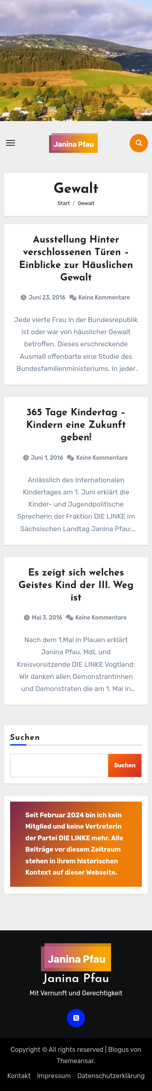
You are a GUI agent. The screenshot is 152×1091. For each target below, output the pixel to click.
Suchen (25, 738)
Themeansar (75, 1061)
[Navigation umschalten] (10, 143)
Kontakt (19, 1076)
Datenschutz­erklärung (111, 1076)
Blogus (118, 1049)
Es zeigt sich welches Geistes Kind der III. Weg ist (76, 585)
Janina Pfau (76, 979)
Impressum (54, 1076)
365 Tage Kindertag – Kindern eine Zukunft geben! (76, 425)
